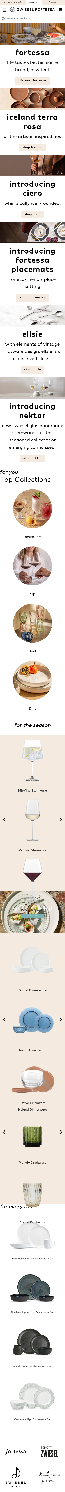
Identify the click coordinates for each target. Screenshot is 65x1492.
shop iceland (32, 147)
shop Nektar (32, 458)
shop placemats (32, 297)
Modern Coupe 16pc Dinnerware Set (32, 1259)
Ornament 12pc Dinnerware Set (32, 1419)
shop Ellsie (32, 369)
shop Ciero (32, 214)
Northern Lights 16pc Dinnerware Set (32, 1312)
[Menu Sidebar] (4, 10)
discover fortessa (32, 80)
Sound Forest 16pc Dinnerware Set (32, 1366)
